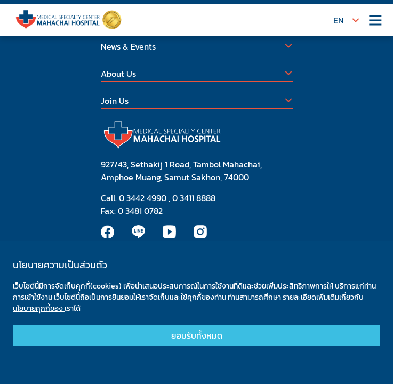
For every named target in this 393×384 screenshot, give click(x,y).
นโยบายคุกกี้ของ (39, 311)
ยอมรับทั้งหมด (196, 338)
